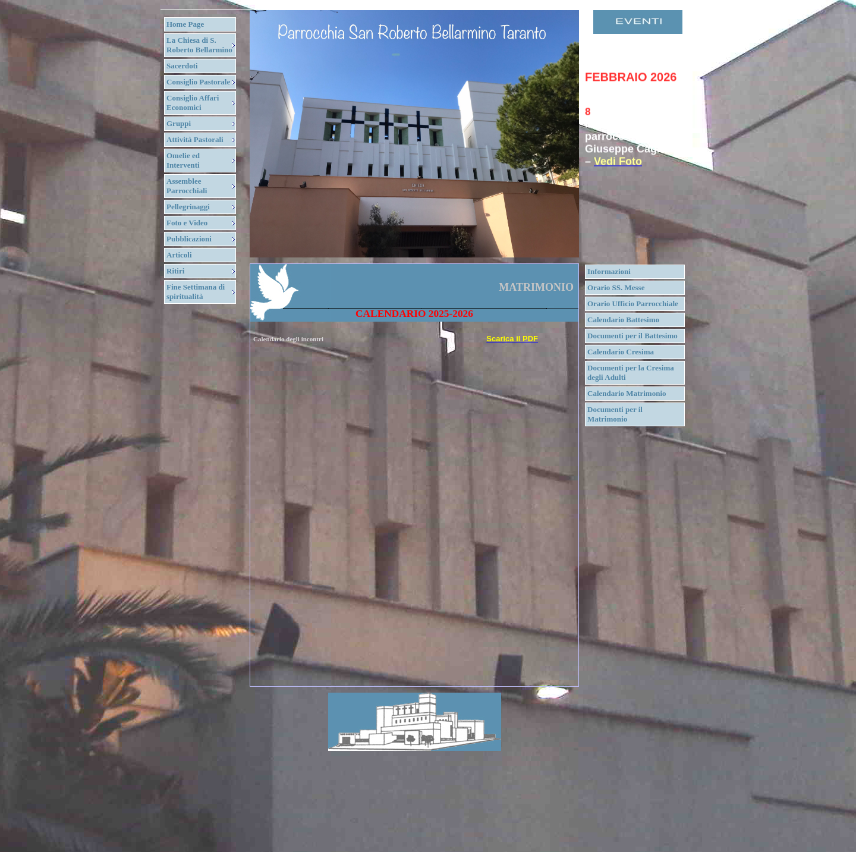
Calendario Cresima (620, 351)
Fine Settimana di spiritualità (195, 291)
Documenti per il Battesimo (632, 335)
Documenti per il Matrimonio (615, 414)
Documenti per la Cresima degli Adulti (630, 372)
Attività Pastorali (195, 139)
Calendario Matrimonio (626, 393)
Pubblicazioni (189, 238)
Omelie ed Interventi (183, 160)
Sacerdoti (182, 65)
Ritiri (175, 270)
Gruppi (178, 123)
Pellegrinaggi (188, 206)
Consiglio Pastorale (198, 81)
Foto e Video (186, 222)
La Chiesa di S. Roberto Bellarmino (199, 45)
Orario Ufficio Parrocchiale (632, 303)
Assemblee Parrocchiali (186, 186)
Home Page (185, 24)
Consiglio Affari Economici (192, 102)
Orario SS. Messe (615, 287)
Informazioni (609, 271)
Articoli (179, 254)
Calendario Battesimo (623, 319)
